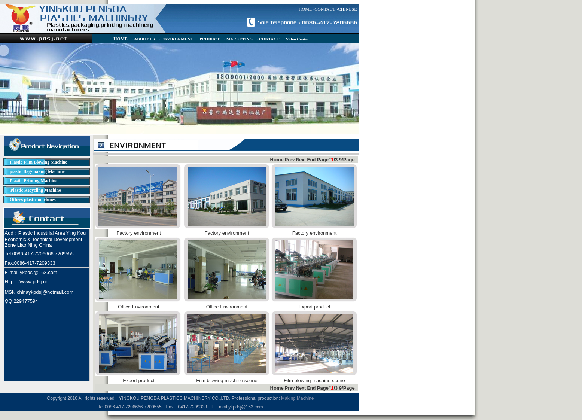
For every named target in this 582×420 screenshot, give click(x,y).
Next (301, 159)
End (311, 159)
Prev (290, 159)
